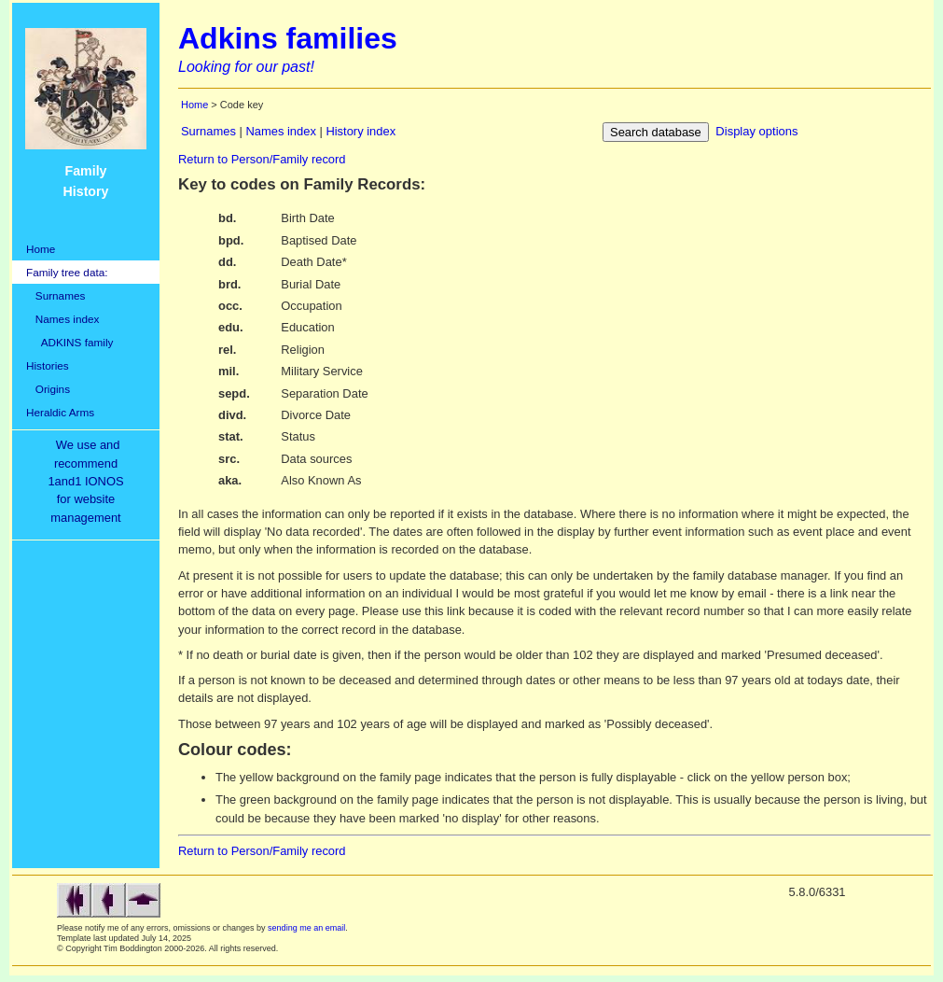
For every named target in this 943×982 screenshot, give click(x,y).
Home (40, 249)
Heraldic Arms (60, 412)
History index (360, 131)
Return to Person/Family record (262, 159)
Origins (48, 389)
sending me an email (306, 928)
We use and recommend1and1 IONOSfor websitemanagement (89, 481)
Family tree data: (67, 272)
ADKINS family (69, 342)
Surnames (55, 295)
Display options (756, 131)
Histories (47, 365)
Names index (62, 319)
